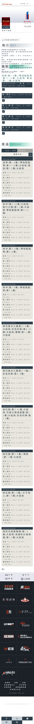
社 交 (27, 575)
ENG (21, 3)
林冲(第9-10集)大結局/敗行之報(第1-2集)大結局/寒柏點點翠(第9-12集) (16, 208)
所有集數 (6, 27)
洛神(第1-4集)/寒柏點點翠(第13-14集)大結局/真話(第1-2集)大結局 (17, 78)
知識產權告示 (10, 685)
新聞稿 (8, 683)
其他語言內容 (16, 689)
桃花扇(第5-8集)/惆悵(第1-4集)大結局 (16, 456)
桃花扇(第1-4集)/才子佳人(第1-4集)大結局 (17, 494)
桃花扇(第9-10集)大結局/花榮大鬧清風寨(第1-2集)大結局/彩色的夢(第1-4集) (17, 414)
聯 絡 (10, 578)
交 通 (10, 575)
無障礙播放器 (21, 687)
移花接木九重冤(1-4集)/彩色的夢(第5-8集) (17, 372)
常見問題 (23, 685)
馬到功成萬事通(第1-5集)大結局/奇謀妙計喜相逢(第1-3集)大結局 (17, 534)
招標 (24, 683)
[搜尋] (27, 3)
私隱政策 (8, 687)
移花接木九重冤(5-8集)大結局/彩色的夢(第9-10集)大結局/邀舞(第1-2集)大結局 (17, 331)
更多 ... (4, 569)
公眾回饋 (27, 579)
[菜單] (31, 3)
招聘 (16, 683)
